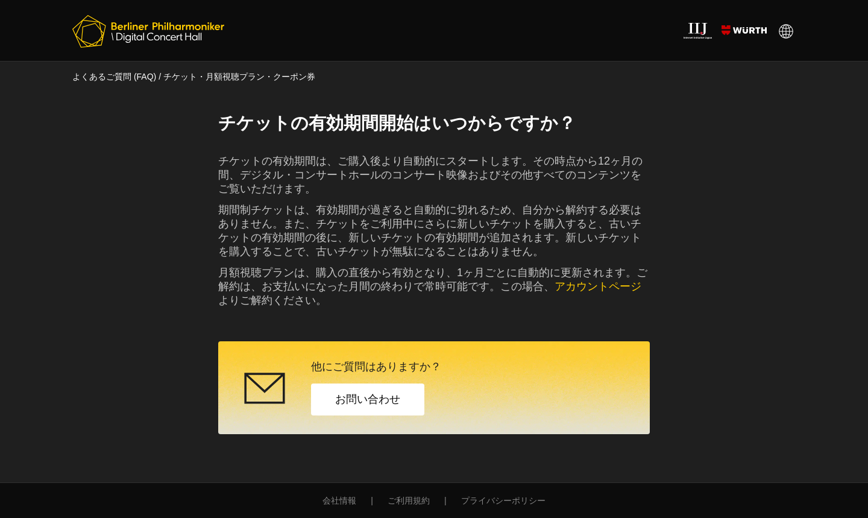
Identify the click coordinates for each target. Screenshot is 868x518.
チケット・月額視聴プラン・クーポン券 (239, 76)
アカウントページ (598, 286)
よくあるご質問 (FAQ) (114, 76)
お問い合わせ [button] (367, 399)
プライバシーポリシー (503, 500)
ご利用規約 (409, 500)
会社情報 (339, 500)
